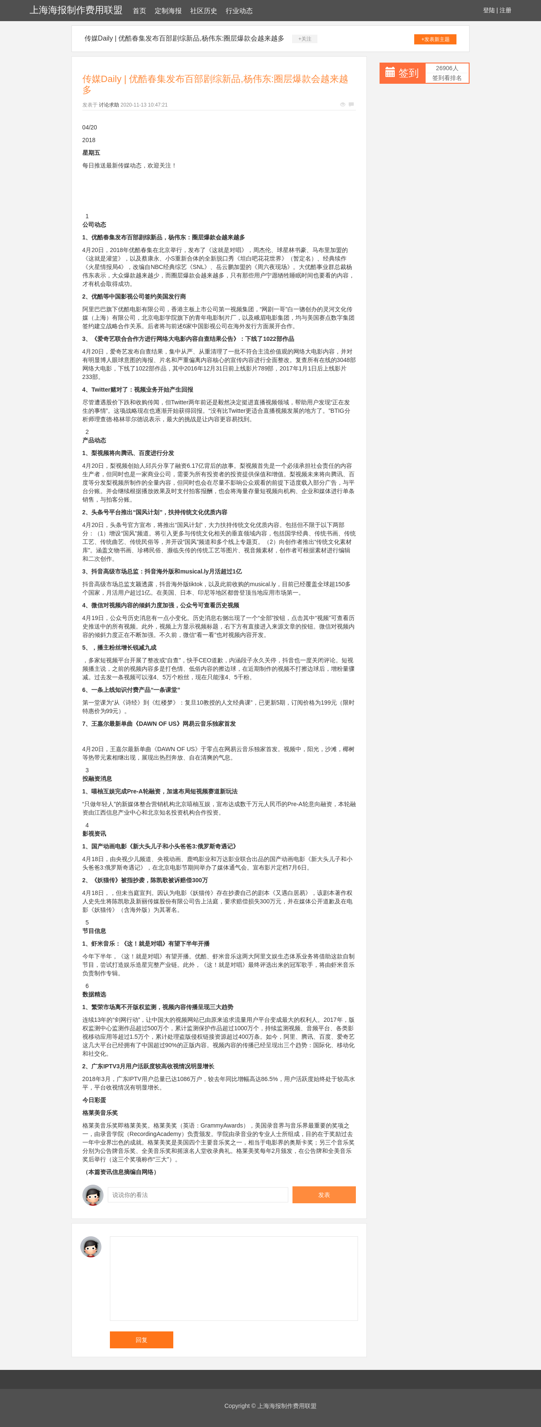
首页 (139, 10)
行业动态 (239, 10)
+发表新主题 (435, 39)
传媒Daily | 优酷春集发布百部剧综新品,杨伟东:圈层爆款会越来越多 (185, 38)
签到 (409, 73)
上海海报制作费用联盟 (76, 10)
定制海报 (168, 10)
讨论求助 (109, 105)
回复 (142, 1339)
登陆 (489, 10)
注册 (505, 10)
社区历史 (203, 10)
